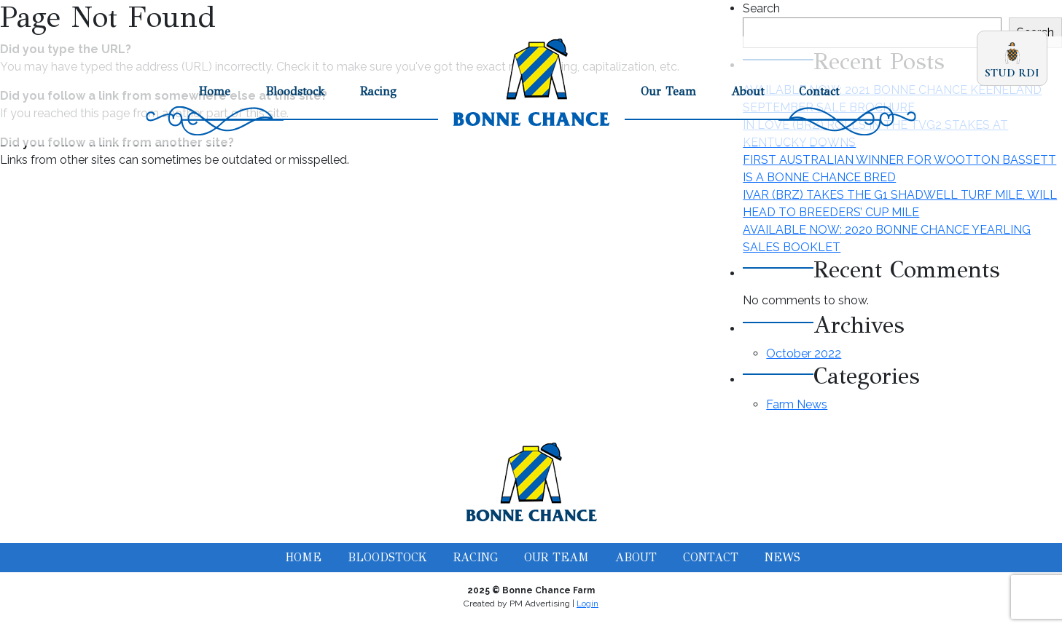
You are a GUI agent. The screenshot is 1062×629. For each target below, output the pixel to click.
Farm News (796, 404)
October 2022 (803, 353)
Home (214, 91)
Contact (819, 91)
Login (587, 603)
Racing (378, 91)
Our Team (668, 91)
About (747, 91)
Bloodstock (295, 91)
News (782, 557)
